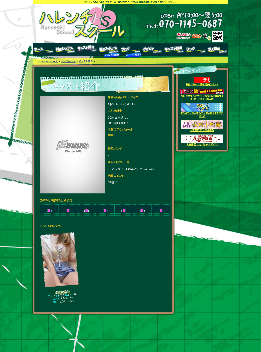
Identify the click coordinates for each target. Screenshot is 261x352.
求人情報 (217, 49)
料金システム (65, 49)
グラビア (152, 49)
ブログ (130, 49)
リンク (196, 49)
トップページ (43, 49)
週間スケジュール (109, 49)
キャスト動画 (174, 49)
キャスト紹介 (87, 49)
